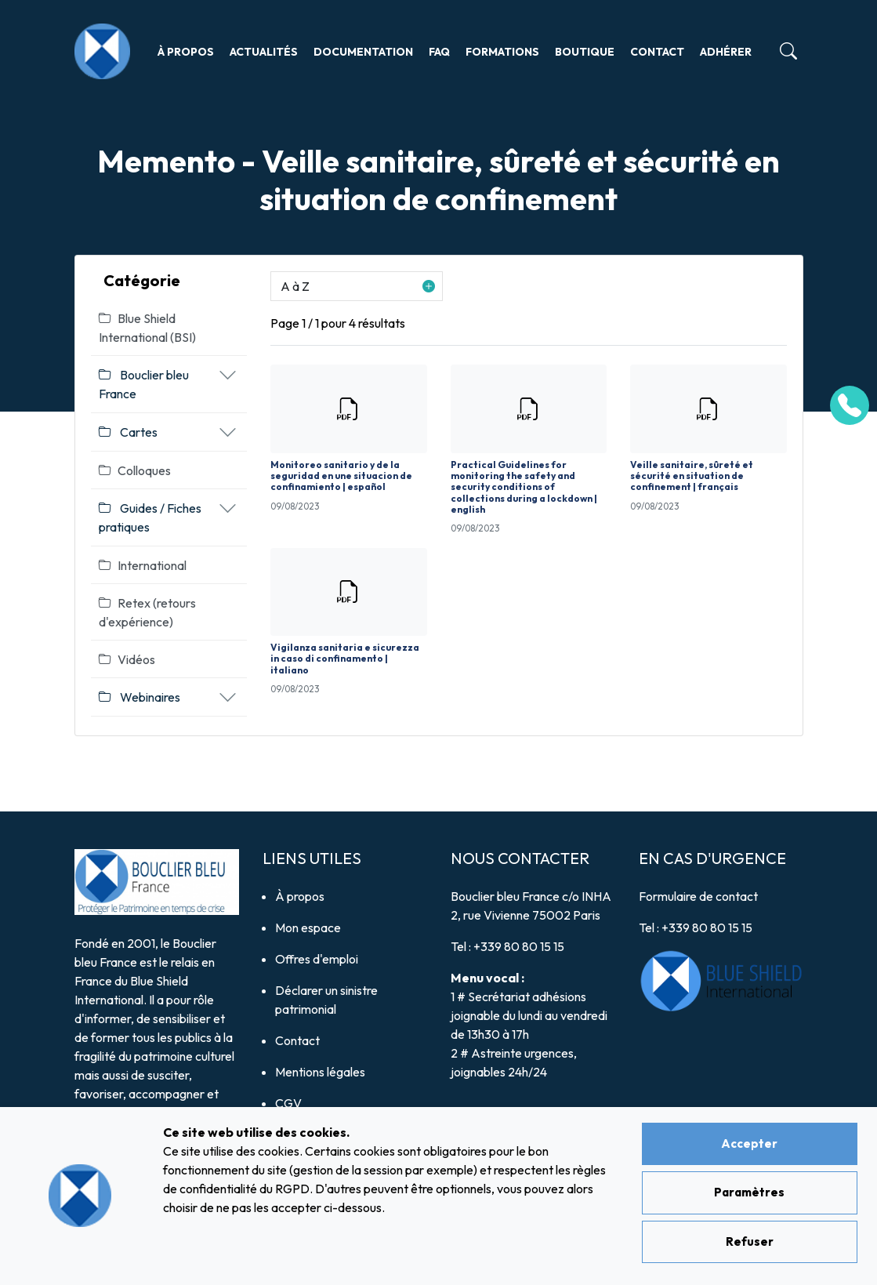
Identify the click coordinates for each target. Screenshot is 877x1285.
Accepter (749, 1143)
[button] (356, 286)
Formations (502, 52)
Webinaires (139, 697)
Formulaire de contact (698, 896)
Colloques (135, 470)
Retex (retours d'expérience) (147, 612)
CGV (288, 1103)
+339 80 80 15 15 (518, 946)
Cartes (128, 432)
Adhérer (726, 52)
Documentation (363, 52)
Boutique (584, 52)
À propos (186, 52)
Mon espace (308, 927)
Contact (657, 52)
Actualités (264, 52)
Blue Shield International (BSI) (147, 327)
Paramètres (749, 1192)
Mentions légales (320, 1072)
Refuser (750, 1241)
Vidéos (127, 659)
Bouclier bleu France (144, 384)
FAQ (439, 52)
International (143, 565)
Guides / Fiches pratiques (150, 517)
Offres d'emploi (316, 959)
